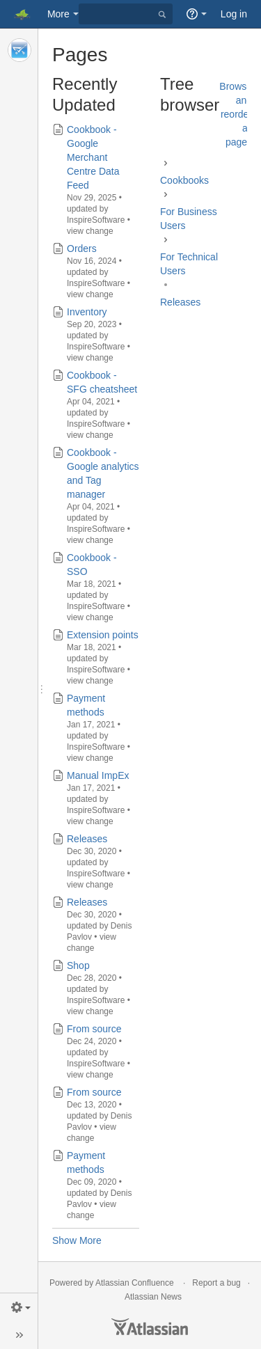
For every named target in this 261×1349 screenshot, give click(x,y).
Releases (87, 838)
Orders (82, 248)
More (58, 13)
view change (90, 231)
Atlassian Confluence (134, 1283)
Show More (77, 1240)
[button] (19, 1307)
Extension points (103, 634)
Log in (234, 13)
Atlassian (149, 1326)
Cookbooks (184, 180)
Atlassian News (153, 1297)
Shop (78, 965)
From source (94, 1028)
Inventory (87, 311)
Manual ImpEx (98, 775)
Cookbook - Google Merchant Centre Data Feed (93, 157)
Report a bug (216, 1283)
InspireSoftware (96, 220)
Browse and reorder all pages (235, 114)
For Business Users (188, 218)
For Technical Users (189, 263)
